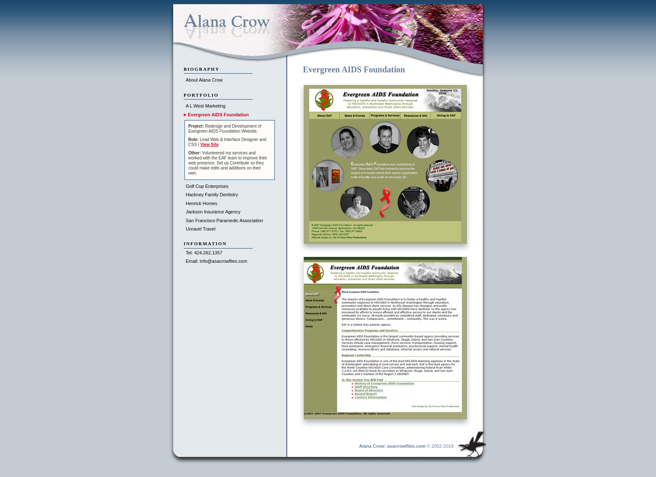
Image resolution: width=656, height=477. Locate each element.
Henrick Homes (201, 203)
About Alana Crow (204, 79)
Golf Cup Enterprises (207, 186)
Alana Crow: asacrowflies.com (392, 446)
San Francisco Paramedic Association (224, 220)
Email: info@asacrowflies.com (216, 261)
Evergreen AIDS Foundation (218, 114)
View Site (209, 144)
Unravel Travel (200, 228)
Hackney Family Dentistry (212, 194)
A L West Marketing (206, 105)
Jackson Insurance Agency (213, 211)
